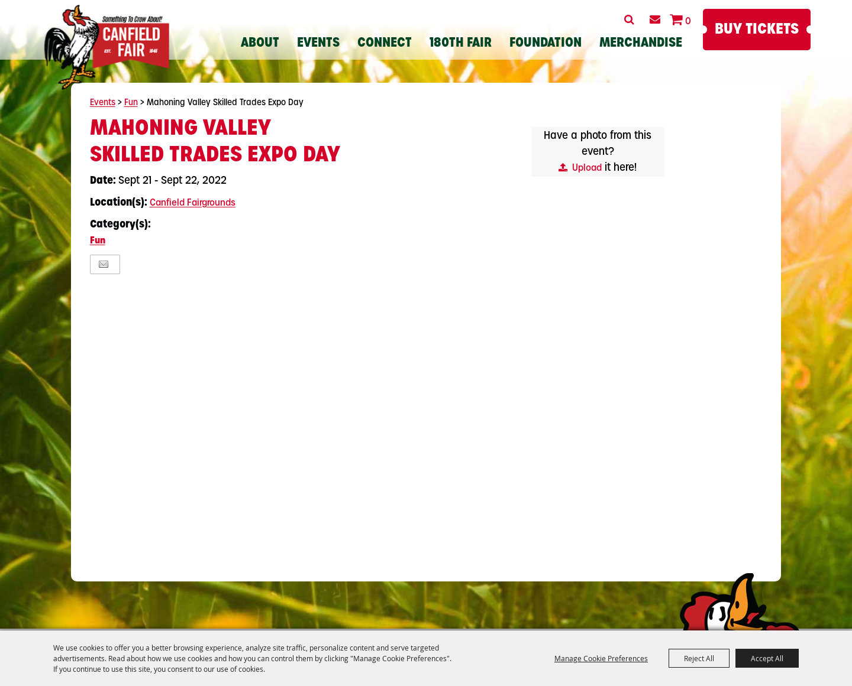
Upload (587, 168)
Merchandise (640, 43)
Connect (384, 43)
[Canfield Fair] (106, 47)
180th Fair (461, 43)
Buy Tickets (757, 29)
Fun (131, 103)
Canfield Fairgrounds (192, 203)
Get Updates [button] (654, 19)
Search (629, 19)
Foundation (545, 43)
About (260, 43)
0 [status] (688, 22)
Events (318, 43)
